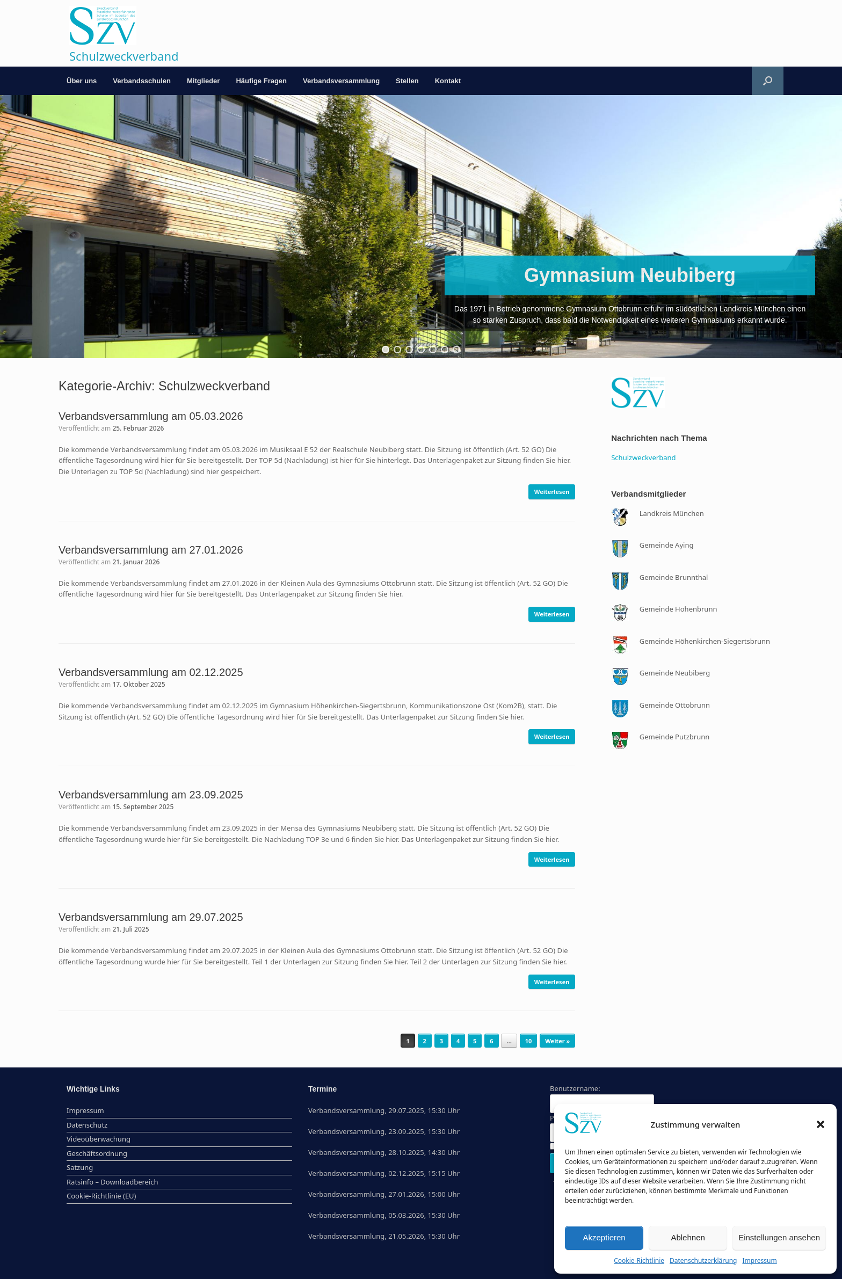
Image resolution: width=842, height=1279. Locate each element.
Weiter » (557, 1041)
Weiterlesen (552, 492)
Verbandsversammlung (341, 81)
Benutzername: (575, 1088)
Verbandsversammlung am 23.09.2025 (151, 795)
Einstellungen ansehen (779, 1237)
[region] (421, 226)
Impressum (759, 1260)
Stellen (407, 81)
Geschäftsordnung (97, 1153)
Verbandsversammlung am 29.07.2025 (151, 917)
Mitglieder (203, 81)
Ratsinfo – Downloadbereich (112, 1182)
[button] (820, 1124)
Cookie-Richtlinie (639, 1260)
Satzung (80, 1167)
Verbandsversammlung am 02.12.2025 (151, 672)
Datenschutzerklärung (703, 1260)
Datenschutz (87, 1125)
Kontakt (448, 81)
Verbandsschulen (142, 81)
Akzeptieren (604, 1237)
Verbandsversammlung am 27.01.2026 (151, 550)
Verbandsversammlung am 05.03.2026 (151, 416)
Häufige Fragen (261, 81)
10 (528, 1041)
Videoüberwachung (98, 1139)
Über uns (82, 81)
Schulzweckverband (643, 457)
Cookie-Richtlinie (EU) (101, 1196)
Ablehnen (688, 1237)
